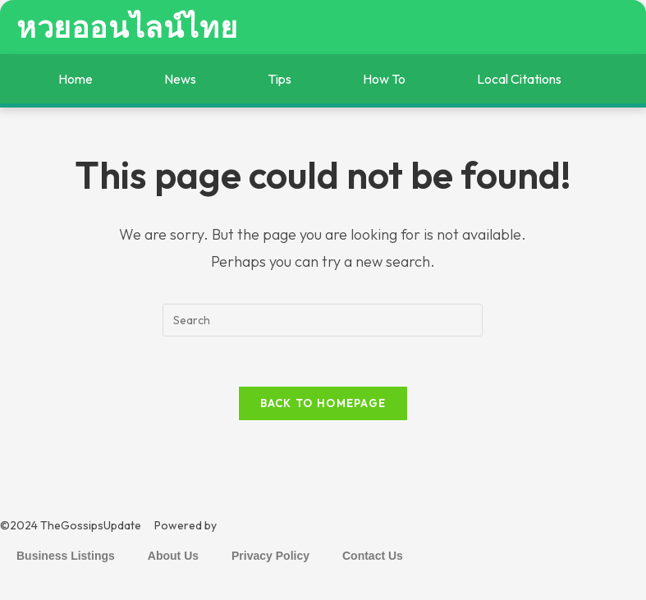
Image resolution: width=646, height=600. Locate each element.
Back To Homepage (323, 403)
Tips (279, 79)
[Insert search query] (323, 320)
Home (75, 79)
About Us (173, 555)
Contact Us (372, 555)
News (180, 79)
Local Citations (519, 79)
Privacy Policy (270, 555)
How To (384, 79)
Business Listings (65, 555)
